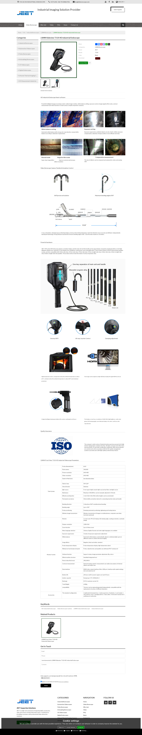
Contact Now (83, 63)
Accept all (80, 727)
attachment (45, 678)
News (65, 25)
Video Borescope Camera (64, 608)
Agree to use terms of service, (55, 682)
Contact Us (74, 25)
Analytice (67, 730)
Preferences (75, 730)
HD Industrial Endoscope (48, 608)
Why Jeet (43, 25)
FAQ (58, 25)
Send (46, 685)
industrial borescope (97, 608)
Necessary (59, 730)
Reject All (61, 727)
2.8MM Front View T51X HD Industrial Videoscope (49, 640)
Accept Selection (70, 727)
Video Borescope (31, 25)
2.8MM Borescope (46, 32)
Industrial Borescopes (33, 32)
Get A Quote (118, 9)
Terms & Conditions (64, 681)
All (24, 32)
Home (20, 25)
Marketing (83, 730)
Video (52, 25)
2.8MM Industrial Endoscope (82, 608)
